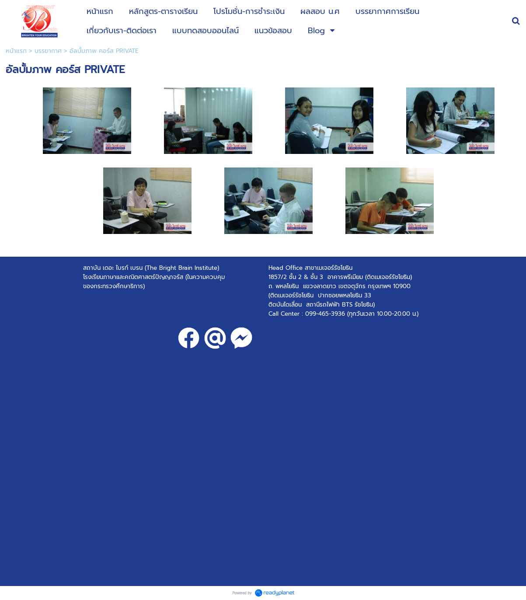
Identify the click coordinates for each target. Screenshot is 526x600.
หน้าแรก (16, 51)
